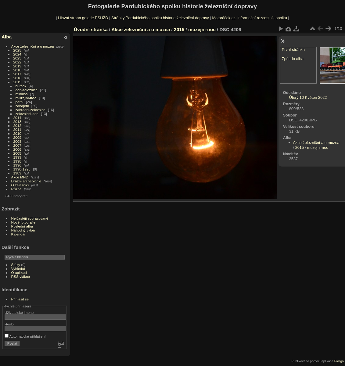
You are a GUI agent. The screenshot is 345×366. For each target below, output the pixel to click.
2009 (17, 137)
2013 (17, 122)
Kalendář (18, 234)
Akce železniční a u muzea (32, 46)
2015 (17, 82)
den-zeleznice (27, 90)
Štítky (15, 265)
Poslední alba (22, 226)
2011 (17, 129)
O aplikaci (19, 272)
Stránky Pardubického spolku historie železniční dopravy (160, 18)
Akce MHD (19, 177)
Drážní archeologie (26, 181)
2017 (17, 74)
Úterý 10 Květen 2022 (308, 97)
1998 (17, 161)
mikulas (22, 94)
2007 (17, 145)
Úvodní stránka (91, 29)
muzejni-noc (26, 98)
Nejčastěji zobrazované (30, 218)
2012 (17, 125)
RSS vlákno (20, 276)
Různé (16, 189)
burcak (21, 86)
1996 (17, 165)
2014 (17, 118)
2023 (17, 58)
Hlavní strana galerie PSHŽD (83, 18)
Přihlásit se (20, 299)
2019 (17, 66)
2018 (17, 70)
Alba (7, 36)
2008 (17, 141)
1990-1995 (22, 169)
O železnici (20, 185)
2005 (17, 153)
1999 (17, 157)
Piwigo (339, 361)
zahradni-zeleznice (30, 110)
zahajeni (22, 106)
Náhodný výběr (23, 230)
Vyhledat (18, 269)
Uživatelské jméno (19, 312)
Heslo (9, 324)
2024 (17, 54)
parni (19, 102)
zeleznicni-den (27, 114)
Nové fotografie (23, 222)
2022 (17, 62)
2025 (17, 50)
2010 (17, 133)
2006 (17, 149)
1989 (17, 173)
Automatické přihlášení (25, 336)
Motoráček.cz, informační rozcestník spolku (249, 18)
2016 (17, 78)
